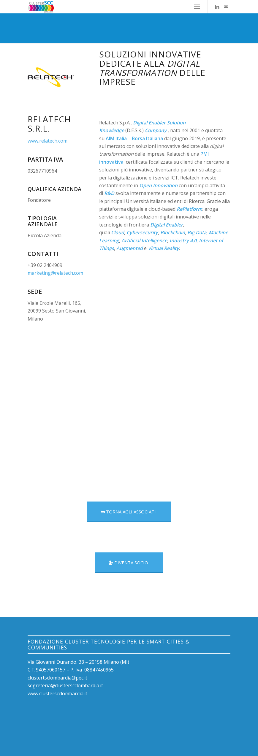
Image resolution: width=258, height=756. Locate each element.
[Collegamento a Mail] (225, 6)
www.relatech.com (47, 141)
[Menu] (197, 7)
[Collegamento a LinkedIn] (217, 6)
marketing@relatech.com (55, 273)
